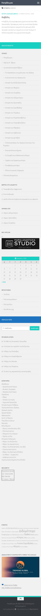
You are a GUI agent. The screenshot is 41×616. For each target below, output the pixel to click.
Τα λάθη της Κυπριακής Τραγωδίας (15, 341)
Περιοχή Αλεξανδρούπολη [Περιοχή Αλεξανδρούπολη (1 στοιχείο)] (32, 540)
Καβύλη (6, 17)
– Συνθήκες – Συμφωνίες (10, 455)
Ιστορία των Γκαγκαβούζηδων (15, 123)
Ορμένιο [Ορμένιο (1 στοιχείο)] (14, 540)
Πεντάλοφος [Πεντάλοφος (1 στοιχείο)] (23, 540)
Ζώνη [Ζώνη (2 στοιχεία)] (14, 535)
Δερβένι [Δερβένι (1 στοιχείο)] (17, 531)
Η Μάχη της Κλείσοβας (11, 351)
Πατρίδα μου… (9, 58)
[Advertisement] (8, 504)
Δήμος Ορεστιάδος (10, 218)
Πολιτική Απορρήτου (11, 175)
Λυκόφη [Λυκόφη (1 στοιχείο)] (33, 537)
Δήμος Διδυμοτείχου (11, 213)
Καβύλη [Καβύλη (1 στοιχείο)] (36, 534)
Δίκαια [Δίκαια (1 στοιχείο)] (13, 531)
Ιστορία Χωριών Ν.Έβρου (10, 14)
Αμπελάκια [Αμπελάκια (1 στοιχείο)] (25, 528)
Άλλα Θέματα (6, 426)
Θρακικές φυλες (7, 410)
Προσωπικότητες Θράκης (10, 408)
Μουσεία (4, 423)
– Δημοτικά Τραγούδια (9, 402)
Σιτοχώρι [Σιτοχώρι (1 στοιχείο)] (4, 546)
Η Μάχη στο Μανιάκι (10, 361)
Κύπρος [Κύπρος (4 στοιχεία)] (20, 537)
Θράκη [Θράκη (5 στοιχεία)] (27, 534)
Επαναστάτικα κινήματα (13, 150)
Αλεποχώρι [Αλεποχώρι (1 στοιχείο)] (20, 528)
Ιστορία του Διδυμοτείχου (14, 98)
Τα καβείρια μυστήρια (12, 165)
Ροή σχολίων (8, 304)
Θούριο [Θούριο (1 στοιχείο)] (22, 534)
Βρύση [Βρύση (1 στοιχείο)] (3, 531)
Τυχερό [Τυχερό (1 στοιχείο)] (11, 546)
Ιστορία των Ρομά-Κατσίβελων (15, 118)
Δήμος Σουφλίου (9, 223)
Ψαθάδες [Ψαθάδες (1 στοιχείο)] (26, 546)
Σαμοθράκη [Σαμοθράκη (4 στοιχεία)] (28, 543)
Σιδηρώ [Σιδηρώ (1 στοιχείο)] (35, 543)
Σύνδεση (7, 294)
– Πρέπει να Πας (7, 436)
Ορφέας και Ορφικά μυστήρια (15, 160)
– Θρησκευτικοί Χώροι (9, 392)
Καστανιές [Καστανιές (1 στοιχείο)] (4, 537)
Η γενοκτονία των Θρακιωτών (15, 78)
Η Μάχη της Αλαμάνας (11, 366)
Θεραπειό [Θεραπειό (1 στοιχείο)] (18, 534)
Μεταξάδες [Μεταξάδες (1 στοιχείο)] (4, 540)
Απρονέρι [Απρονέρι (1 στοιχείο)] (31, 528)
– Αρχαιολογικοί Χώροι (9, 387)
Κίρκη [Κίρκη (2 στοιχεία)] (32, 535)
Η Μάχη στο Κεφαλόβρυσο (13, 356)
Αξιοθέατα (5, 384)
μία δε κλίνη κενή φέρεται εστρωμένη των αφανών (21, 199)
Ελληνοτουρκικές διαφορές (14, 170)
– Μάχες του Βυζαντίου (9, 441)
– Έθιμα (4, 397)
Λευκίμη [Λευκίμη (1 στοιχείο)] (29, 537)
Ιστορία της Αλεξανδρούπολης (15, 83)
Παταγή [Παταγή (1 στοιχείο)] (18, 540)
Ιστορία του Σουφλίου (12, 93)
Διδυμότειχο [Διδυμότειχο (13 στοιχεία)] (27, 531)
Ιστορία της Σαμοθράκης (13, 108)
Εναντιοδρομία (9, 194)
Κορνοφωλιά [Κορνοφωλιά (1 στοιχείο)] (9, 537)
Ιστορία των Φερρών (12, 88)
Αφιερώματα (6, 415)
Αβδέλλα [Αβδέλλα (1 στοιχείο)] (4, 528)
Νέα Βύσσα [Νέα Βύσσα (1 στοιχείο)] (9, 540)
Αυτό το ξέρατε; (7, 418)
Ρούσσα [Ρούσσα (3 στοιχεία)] (20, 543)
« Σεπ (4, 282)
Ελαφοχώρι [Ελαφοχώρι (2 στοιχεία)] (5, 535)
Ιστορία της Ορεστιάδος (13, 103)
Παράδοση (5, 394)
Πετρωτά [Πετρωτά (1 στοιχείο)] (8, 543)
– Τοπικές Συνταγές (8, 400)
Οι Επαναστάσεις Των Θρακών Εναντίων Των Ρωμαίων (19, 144)
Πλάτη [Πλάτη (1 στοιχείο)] (12, 543)
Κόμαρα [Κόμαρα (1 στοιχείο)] (14, 537)
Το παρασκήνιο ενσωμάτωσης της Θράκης (19, 73)
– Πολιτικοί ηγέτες (8, 431)
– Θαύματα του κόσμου (10, 434)
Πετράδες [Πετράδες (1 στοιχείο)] (4, 543)
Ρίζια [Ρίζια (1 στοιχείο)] (15, 543)
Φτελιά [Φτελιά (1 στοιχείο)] (21, 546)
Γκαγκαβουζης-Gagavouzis (13, 189)
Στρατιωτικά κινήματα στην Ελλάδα (13, 460)
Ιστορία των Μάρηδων (12, 128)
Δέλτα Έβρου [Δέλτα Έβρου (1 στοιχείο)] (8, 531)
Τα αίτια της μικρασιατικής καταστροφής (17, 371)
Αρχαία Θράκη (6, 413)
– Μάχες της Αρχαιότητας (10, 444)
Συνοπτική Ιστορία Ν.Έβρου (13, 68)
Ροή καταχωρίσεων (10, 299)
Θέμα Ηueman (34, 609)
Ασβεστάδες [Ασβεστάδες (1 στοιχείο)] (36, 528)
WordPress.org (9, 309)
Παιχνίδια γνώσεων (8, 421)
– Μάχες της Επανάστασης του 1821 (14, 447)
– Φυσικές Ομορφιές (9, 389)
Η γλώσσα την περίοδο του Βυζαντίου (17, 346)
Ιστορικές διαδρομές (9, 439)
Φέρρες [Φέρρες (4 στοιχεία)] (16, 546)
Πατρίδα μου (7, 2)
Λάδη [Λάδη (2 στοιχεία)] (25, 538)
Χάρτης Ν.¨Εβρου (9, 63)
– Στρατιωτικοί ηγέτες (9, 449)
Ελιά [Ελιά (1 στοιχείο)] (11, 534)
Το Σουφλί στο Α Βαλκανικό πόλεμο (17, 155)
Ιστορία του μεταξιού (12, 138)
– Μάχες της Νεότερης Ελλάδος (12, 452)
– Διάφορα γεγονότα (9, 457)
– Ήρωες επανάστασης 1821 (11, 428)
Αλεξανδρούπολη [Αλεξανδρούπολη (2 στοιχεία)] (11, 528)
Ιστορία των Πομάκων (12, 113)
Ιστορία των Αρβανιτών (13, 133)
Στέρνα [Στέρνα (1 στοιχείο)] (8, 546)
